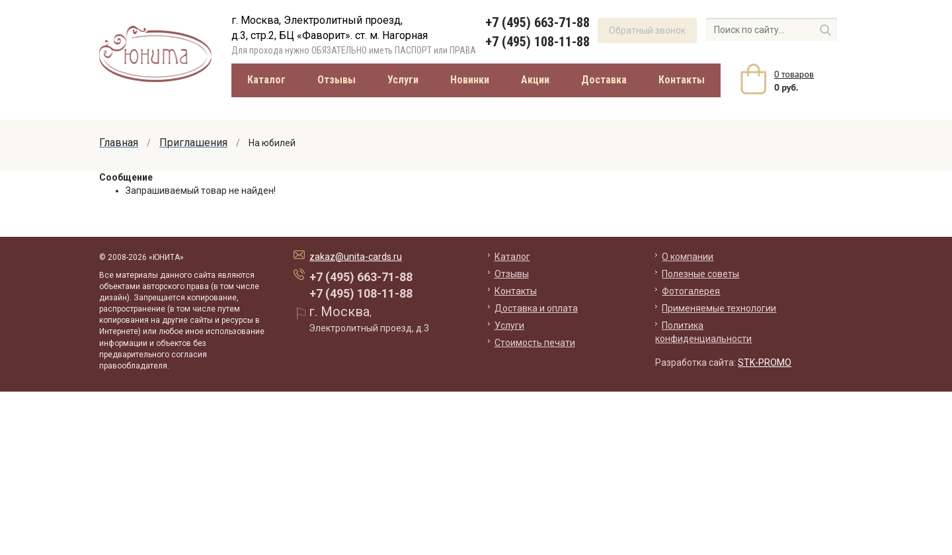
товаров (794, 74)
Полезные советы (700, 274)
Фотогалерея (691, 291)
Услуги (402, 79)
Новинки (469, 79)
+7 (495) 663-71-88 (537, 22)
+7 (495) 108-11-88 (537, 42)
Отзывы (336, 79)
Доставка (604, 79)
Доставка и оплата (536, 308)
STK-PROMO (764, 362)
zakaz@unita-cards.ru (355, 256)
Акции (535, 79)
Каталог (266, 79)
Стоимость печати (535, 342)
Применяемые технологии (719, 308)
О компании (687, 256)
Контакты (681, 79)
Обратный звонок (647, 30)
